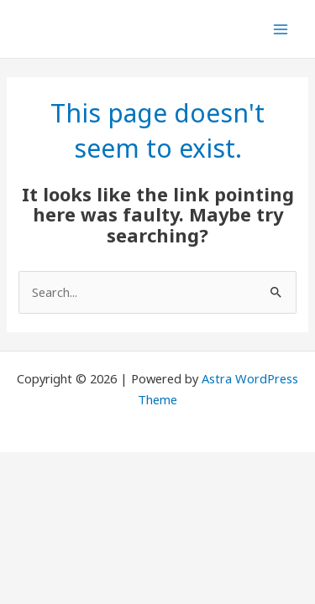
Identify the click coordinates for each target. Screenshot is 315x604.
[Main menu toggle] (280, 29)
